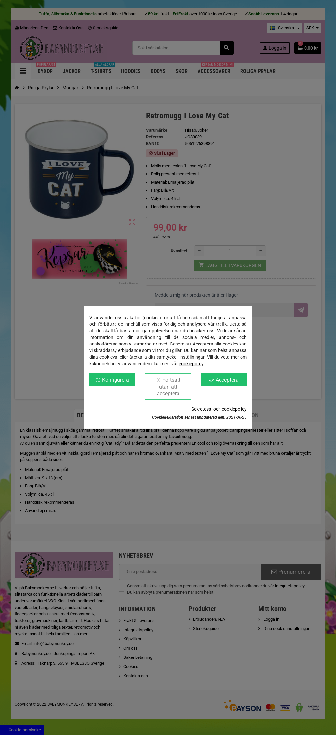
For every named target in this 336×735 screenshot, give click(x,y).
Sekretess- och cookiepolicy (219, 409)
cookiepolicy (191, 363)
